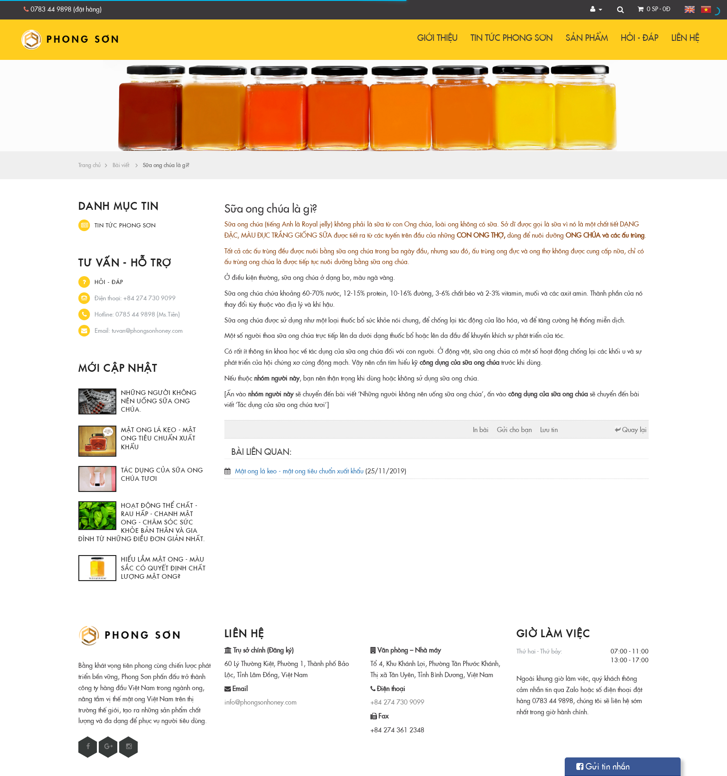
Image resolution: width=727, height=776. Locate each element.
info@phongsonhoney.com (260, 702)
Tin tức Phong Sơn (512, 37)
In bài (481, 430)
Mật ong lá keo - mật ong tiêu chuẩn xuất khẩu (158, 438)
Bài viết (121, 165)
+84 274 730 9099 (397, 702)
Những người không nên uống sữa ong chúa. (159, 401)
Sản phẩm (587, 37)
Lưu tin (549, 430)
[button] (597, 9)
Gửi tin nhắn (603, 766)
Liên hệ (685, 37)
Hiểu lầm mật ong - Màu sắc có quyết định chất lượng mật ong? (163, 568)
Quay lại (634, 430)
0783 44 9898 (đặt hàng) (66, 9)
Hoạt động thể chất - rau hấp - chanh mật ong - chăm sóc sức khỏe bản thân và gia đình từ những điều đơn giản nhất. (141, 522)
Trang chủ (89, 165)
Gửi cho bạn (514, 430)
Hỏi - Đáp (639, 37)
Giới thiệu (437, 37)
